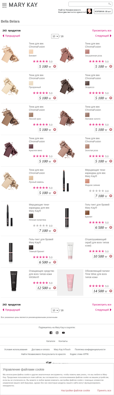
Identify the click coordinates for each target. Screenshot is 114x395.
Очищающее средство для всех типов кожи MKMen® (41, 274)
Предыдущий (12, 35)
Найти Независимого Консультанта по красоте (71, 11)
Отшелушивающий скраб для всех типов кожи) (97, 242)
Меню (4, 4)
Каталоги (50, 341)
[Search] (90, 4)
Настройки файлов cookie (75, 390)
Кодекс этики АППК (79, 354)
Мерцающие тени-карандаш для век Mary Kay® (95, 173)
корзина (103, 11)
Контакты (63, 341)
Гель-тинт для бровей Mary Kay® (97, 206)
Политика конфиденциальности (90, 349)
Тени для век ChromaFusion (37, 45)
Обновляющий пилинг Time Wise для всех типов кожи (97, 276)
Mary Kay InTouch (62, 349)
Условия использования (15, 349)
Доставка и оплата (41, 349)
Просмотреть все (101, 30)
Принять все (104, 390)
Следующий (102, 35)
